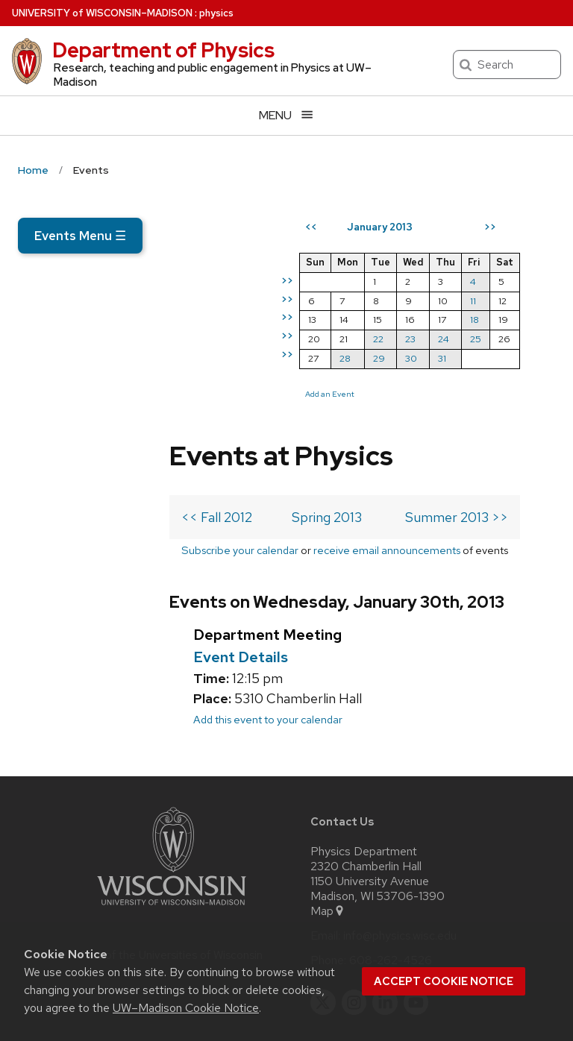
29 (414, 412)
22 (413, 393)
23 (445, 393)
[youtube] (416, 895)
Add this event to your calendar (116, 613)
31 (477, 412)
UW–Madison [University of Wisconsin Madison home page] (102, 13)
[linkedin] (385, 895)
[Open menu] (286, 115)
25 (511, 393)
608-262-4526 (390, 853)
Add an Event (364, 448)
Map (327, 804)
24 (478, 393)
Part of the (172, 848)
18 (509, 374)
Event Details (89, 550)
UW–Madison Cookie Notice (186, 1008)
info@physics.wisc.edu (400, 829)
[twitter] (323, 895)
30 (446, 412)
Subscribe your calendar (110, 403)
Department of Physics (163, 50)
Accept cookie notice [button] (443, 981)
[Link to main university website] (171, 801)
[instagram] (354, 895)
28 (380, 412)
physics (216, 13)
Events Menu (80, 235)
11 (508, 354)
